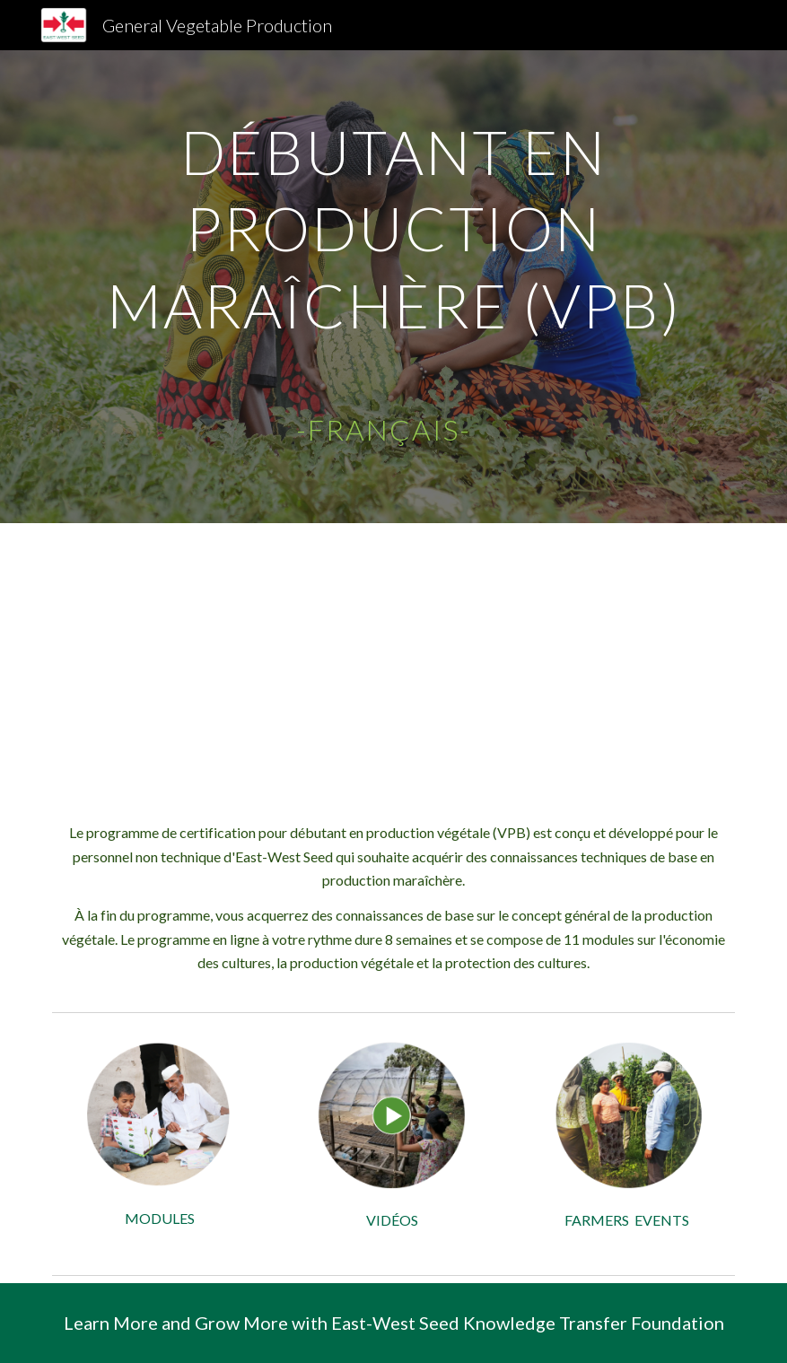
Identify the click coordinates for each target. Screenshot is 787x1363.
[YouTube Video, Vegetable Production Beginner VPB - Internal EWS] (393, 658)
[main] (394, 286)
